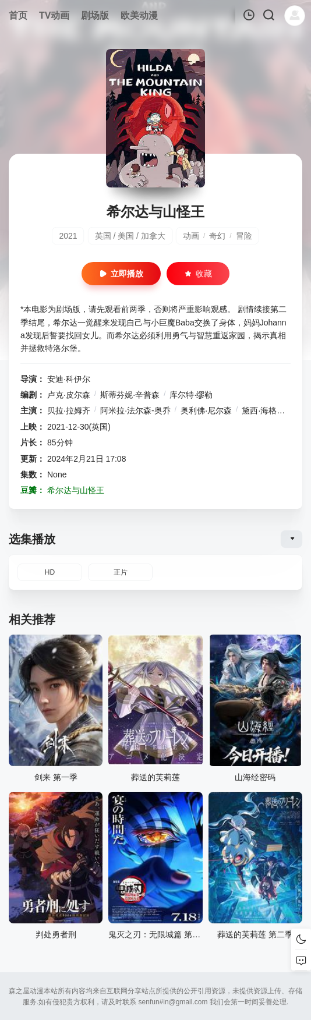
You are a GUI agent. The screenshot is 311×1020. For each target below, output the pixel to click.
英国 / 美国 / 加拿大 (130, 235)
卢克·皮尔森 (68, 394)
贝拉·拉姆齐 (68, 410)
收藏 (198, 273)
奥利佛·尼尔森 (206, 410)
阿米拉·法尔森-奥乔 (135, 410)
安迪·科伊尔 (68, 379)
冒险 (244, 235)
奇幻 (217, 235)
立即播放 (121, 273)
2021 (68, 235)
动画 (191, 235)
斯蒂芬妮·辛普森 (130, 394)
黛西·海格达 (263, 410)
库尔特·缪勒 (191, 394)
